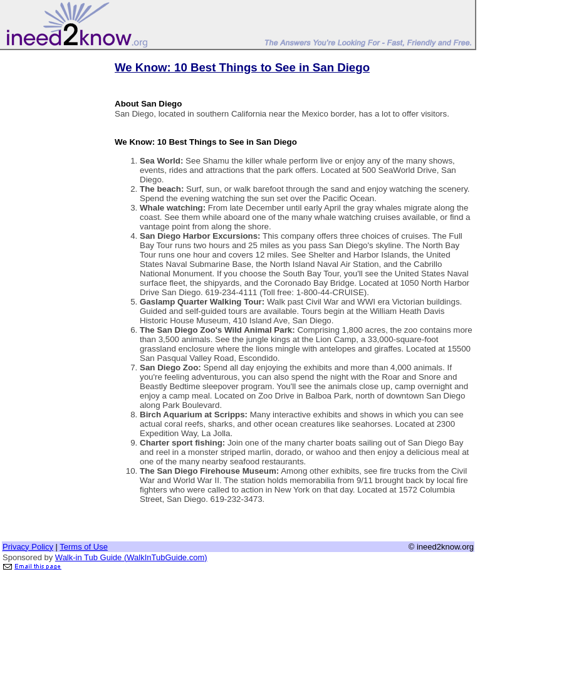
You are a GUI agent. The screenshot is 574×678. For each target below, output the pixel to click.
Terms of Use (84, 546)
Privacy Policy (28, 546)
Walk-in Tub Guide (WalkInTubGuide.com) (131, 557)
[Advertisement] (52, 240)
